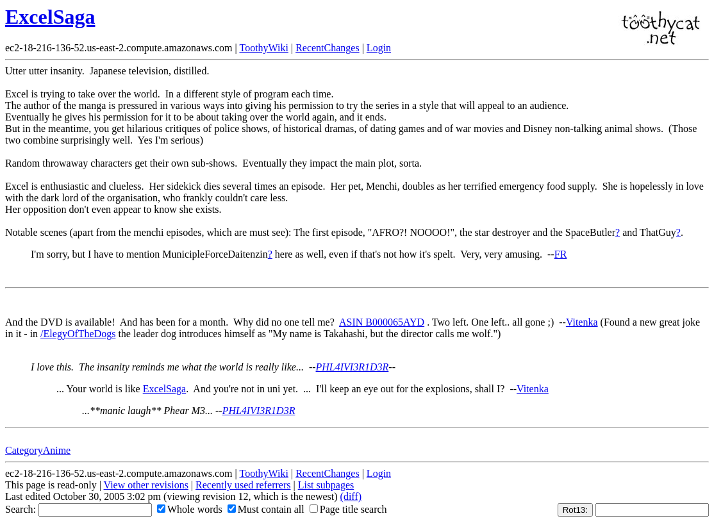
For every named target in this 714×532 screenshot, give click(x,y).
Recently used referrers (242, 484)
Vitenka (582, 322)
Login (379, 47)
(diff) (350, 496)
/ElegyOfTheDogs (77, 333)
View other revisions (146, 484)
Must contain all (266, 509)
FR (560, 254)
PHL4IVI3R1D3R (352, 367)
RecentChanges (327, 47)
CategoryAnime (38, 450)
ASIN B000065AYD (381, 322)
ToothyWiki (263, 47)
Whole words (189, 509)
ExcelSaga (50, 16)
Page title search (348, 509)
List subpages (326, 484)
